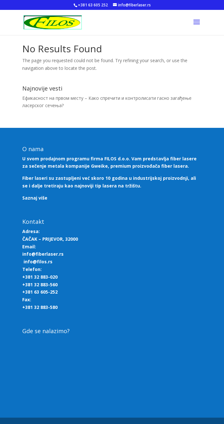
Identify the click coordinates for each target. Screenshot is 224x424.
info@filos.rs (38, 262)
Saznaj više (34, 198)
